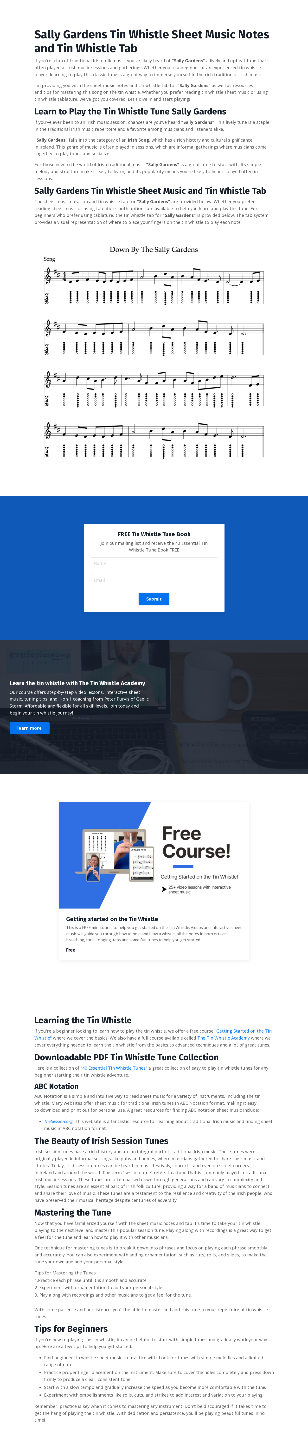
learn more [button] (29, 728)
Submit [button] (154, 599)
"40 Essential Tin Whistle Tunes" (114, 1068)
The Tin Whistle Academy (223, 1038)
